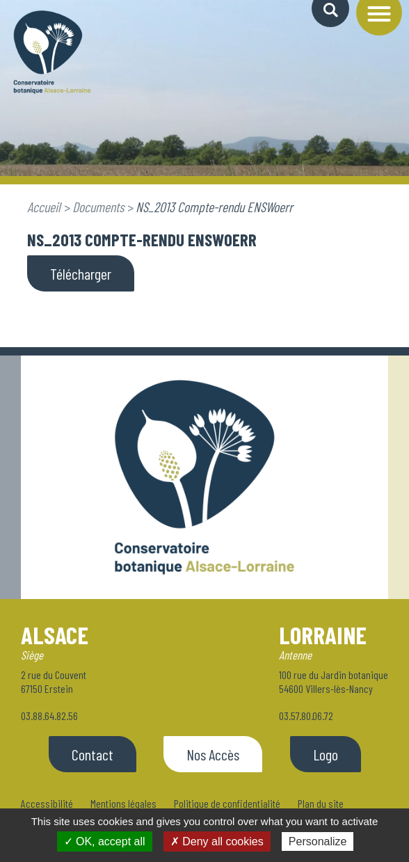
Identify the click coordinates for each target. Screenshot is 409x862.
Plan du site (321, 803)
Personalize (318, 841)
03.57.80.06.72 (306, 715)
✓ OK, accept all (104, 841)
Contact (92, 754)
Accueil (44, 206)
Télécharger (80, 273)
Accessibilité (47, 803)
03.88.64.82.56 (49, 715)
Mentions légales (123, 803)
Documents (98, 206)
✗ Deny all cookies (217, 841)
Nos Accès (212, 754)
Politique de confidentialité (227, 803)
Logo (325, 754)
